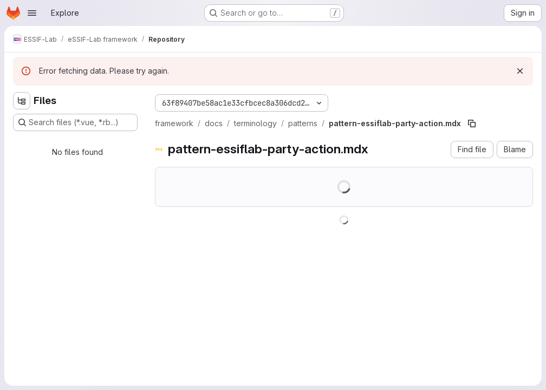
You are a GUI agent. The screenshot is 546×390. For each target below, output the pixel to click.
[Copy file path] (471, 123)
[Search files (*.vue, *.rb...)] (75, 122)
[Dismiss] (520, 70)
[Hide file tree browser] (21, 100)
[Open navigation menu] (32, 13)
